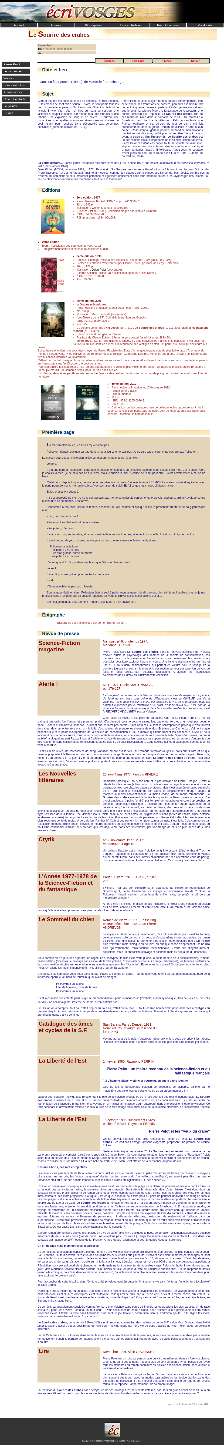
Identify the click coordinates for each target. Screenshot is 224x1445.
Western (9, 78)
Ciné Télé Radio (14, 99)
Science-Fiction (14, 85)
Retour (195, 61)
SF (39, 52)
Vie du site (205, 25)
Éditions (109, 61)
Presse (167, 61)
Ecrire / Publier (130, 25)
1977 (41, 48)
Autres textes (12, 92)
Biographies (93, 25)
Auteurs (56, 25)
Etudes (8, 113)
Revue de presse (60, 633)
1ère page (138, 61)
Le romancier (12, 71)
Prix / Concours (168, 25)
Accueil (19, 25)
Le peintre (10, 106)
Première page (58, 432)
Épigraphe (53, 614)
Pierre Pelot (11, 64)
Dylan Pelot (99, 269)
